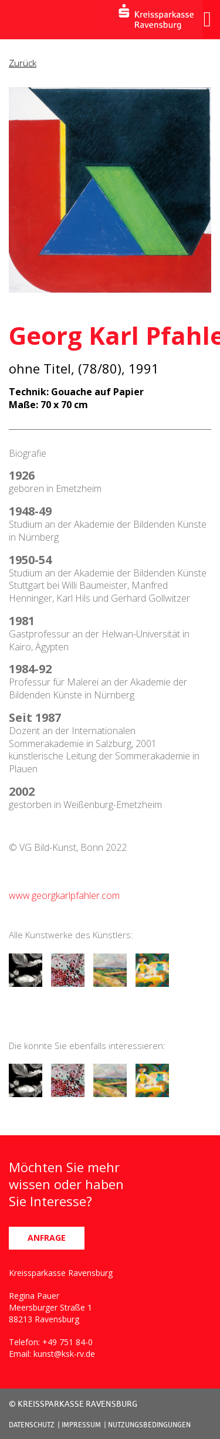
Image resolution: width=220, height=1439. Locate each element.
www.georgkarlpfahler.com (64, 895)
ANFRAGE (47, 1237)
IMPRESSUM (81, 1424)
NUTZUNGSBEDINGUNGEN (149, 1424)
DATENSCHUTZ (32, 1424)
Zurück (22, 63)
